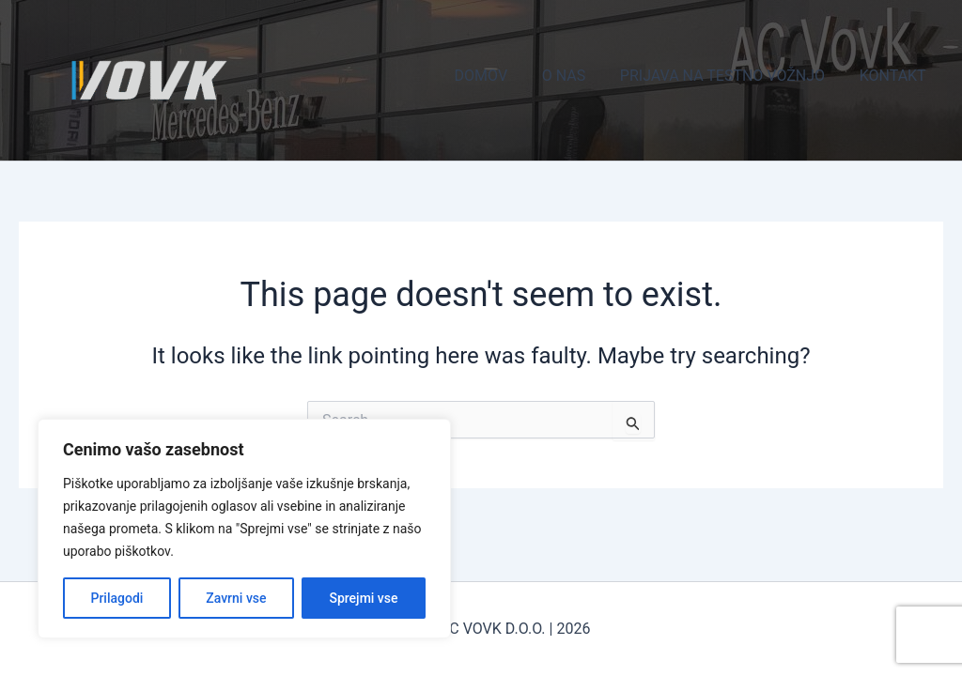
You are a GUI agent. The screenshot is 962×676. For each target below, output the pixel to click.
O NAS (574, 75)
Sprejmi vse (363, 598)
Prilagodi (116, 598)
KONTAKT (894, 75)
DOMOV (496, 75)
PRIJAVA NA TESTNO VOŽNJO (729, 75)
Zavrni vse (236, 598)
